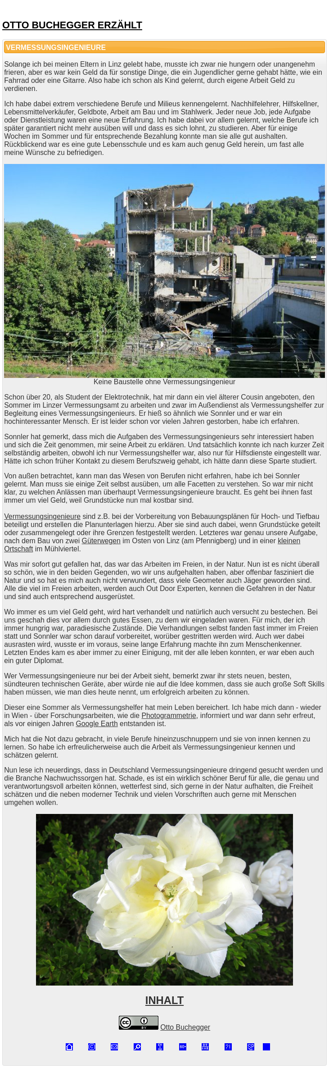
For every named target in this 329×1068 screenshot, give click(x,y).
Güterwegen (101, 541)
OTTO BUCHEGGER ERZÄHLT (72, 25)
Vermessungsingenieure (42, 516)
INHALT (164, 1000)
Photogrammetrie (168, 715)
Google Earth (96, 723)
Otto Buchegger (185, 1027)
